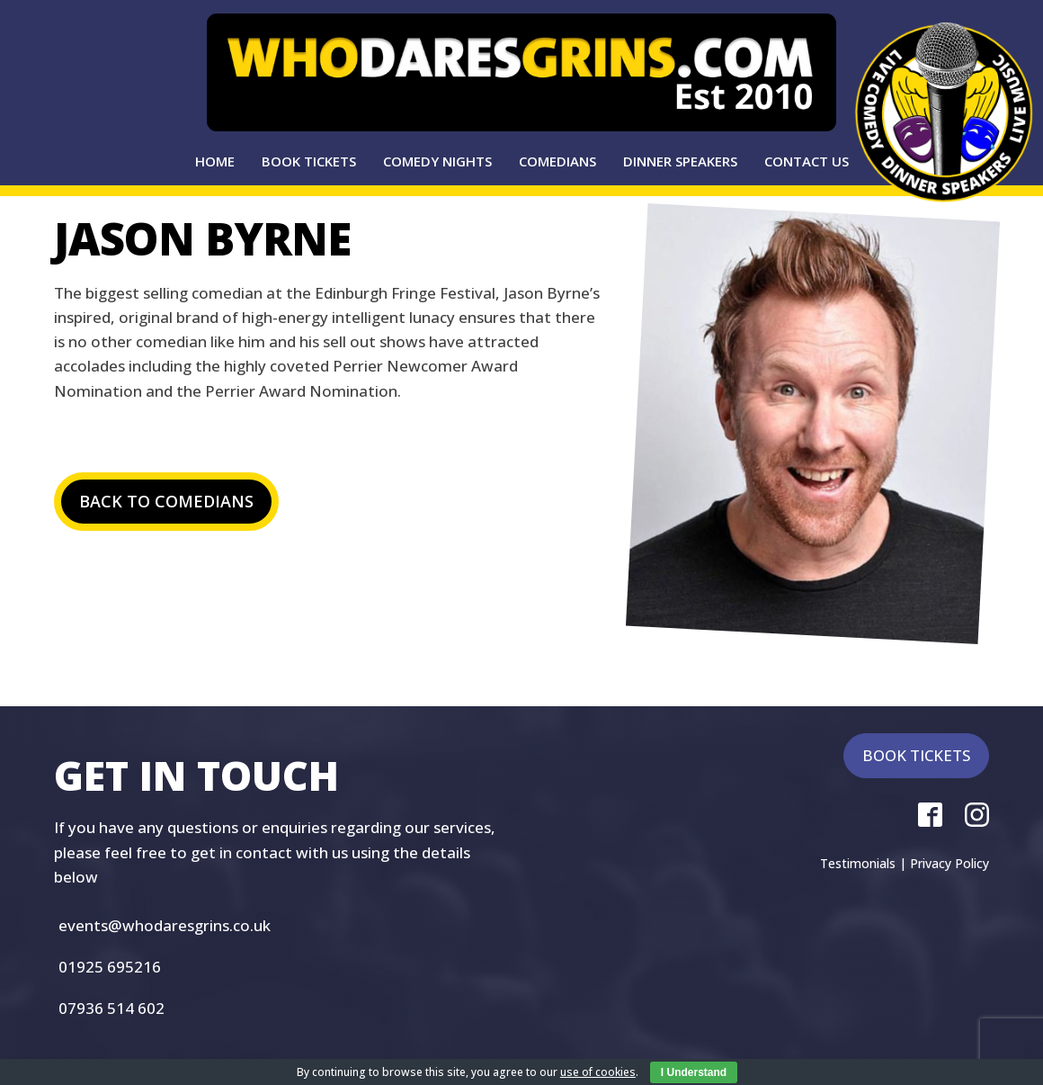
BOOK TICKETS (916, 755)
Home (215, 161)
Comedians (557, 161)
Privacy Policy (949, 863)
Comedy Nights (437, 161)
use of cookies (598, 1072)
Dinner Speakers (680, 161)
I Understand (694, 1072)
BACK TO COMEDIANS (166, 501)
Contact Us (806, 161)
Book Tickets (309, 161)
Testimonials (858, 863)
